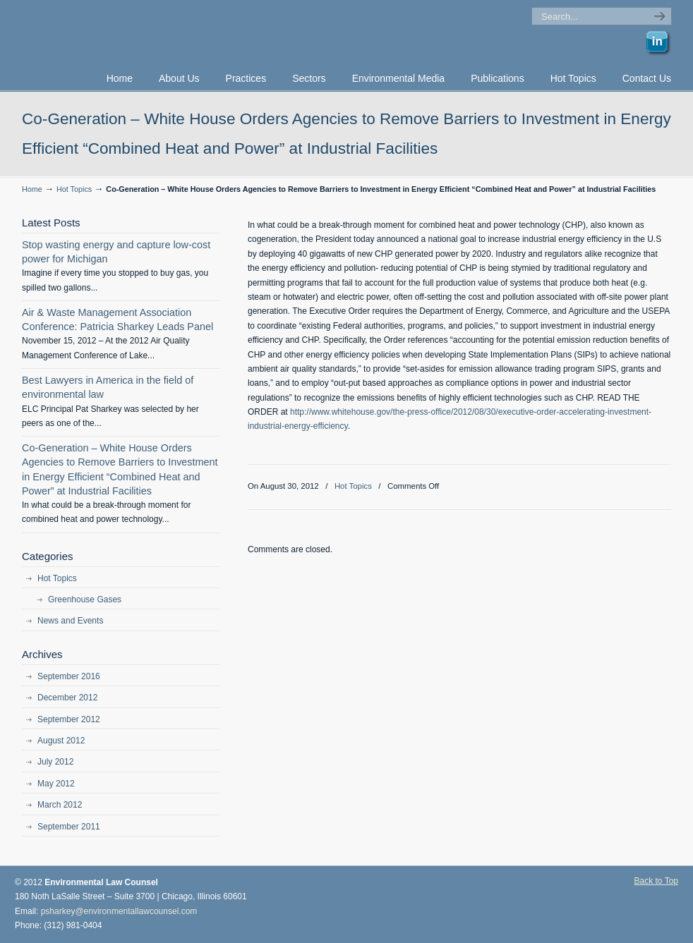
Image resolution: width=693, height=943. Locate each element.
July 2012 (55, 762)
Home (32, 189)
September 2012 (68, 719)
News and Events (70, 621)
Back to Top (656, 881)
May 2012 (56, 784)
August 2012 (61, 741)
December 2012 (67, 697)
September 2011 (68, 827)
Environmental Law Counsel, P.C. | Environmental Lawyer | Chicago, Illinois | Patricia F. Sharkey (177, 32)
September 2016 (68, 676)
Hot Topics (74, 189)
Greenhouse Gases (84, 599)
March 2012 (59, 805)
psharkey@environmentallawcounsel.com (119, 911)
